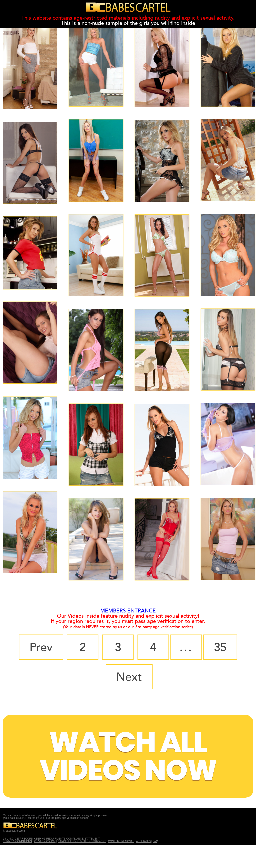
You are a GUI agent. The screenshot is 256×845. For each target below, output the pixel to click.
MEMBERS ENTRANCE (128, 610)
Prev (41, 647)
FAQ (155, 841)
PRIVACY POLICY (45, 841)
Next (129, 677)
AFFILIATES (143, 841)
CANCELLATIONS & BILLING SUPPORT (82, 841)
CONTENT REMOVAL (121, 841)
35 (220, 647)
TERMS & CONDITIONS (17, 841)
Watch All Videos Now (128, 756)
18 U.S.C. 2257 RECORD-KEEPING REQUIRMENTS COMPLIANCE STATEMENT (51, 838)
